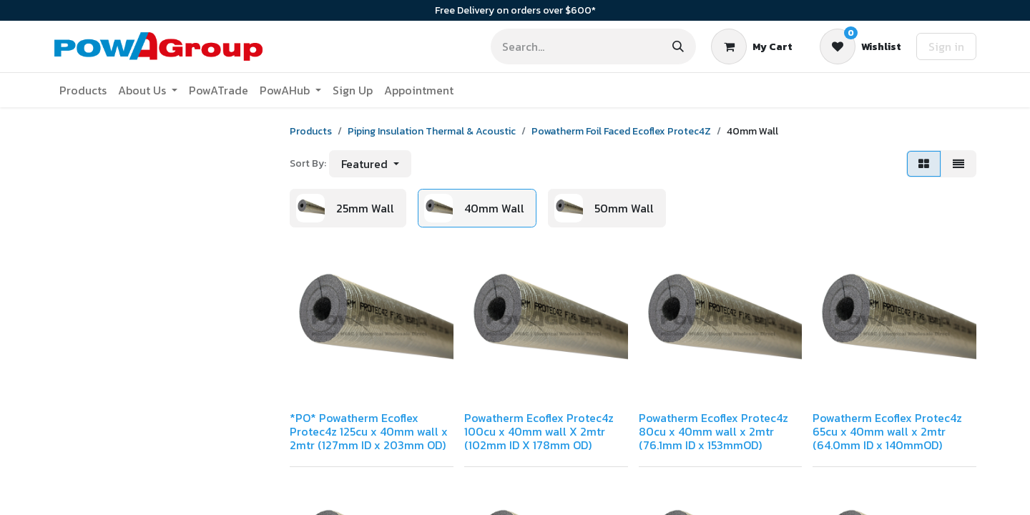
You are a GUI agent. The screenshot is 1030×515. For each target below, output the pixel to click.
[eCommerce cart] (752, 46)
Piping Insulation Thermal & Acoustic (432, 131)
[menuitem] (83, 90)
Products (311, 131)
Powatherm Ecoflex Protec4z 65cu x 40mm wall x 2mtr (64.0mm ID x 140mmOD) (887, 431)
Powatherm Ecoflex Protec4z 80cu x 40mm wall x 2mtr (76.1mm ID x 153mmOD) (713, 431)
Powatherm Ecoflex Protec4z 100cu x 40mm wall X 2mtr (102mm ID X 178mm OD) (539, 431)
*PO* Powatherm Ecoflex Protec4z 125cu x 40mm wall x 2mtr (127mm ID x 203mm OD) (369, 431)
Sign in (946, 46)
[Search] (678, 46)
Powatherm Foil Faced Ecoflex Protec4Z (621, 131)
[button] (370, 163)
